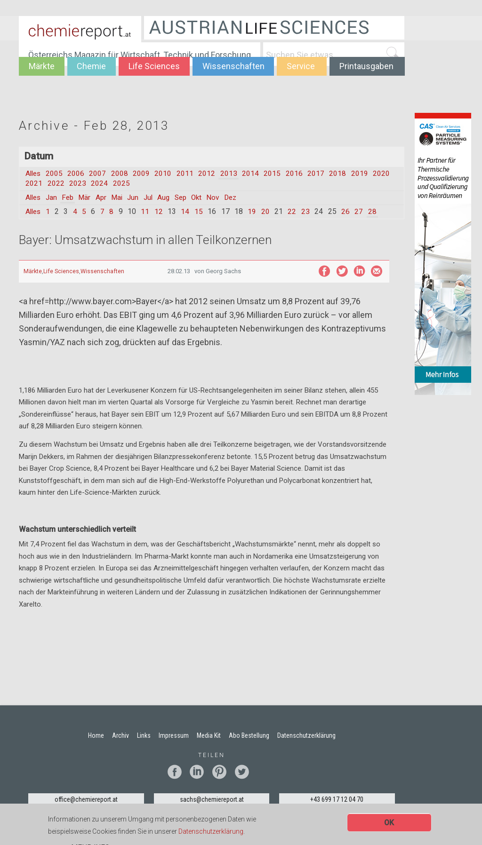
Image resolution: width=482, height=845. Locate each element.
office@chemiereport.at (86, 800)
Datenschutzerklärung (210, 832)
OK (389, 823)
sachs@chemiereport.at (212, 800)
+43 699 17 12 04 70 (336, 800)
